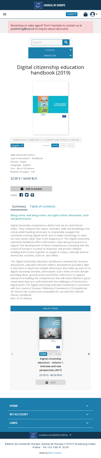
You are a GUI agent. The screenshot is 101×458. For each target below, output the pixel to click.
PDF (63, 145)
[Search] (47, 42)
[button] (88, 353)
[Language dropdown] (73, 14)
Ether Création (55, 452)
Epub (71, 145)
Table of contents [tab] (42, 206)
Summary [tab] (19, 206)
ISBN (12, 155)
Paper (55, 145)
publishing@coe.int (22, 29)
